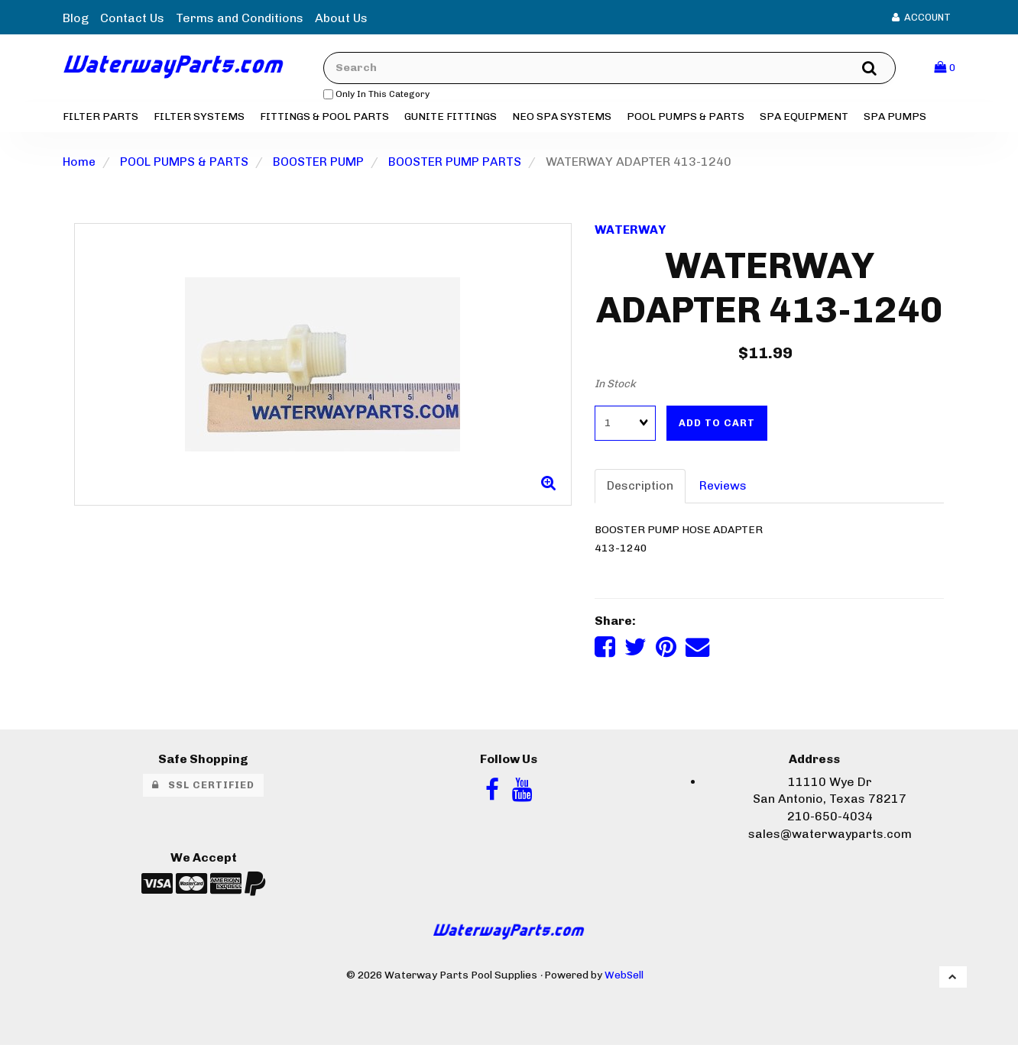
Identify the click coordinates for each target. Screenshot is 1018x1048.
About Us (341, 18)
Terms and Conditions (239, 18)
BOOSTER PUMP (319, 163)
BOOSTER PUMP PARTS (455, 163)
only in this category (383, 94)
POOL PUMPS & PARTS (685, 118)
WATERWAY (630, 231)
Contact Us (132, 18)
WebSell (624, 978)
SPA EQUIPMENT (804, 118)
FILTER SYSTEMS (199, 118)
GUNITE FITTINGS (450, 118)
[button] (944, 68)
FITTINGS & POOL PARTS (324, 118)
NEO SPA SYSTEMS (561, 118)
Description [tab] (641, 487)
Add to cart (717, 424)
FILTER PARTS (100, 118)
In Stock (615, 385)
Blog (76, 18)
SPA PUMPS (895, 118)
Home (79, 163)
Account (921, 17)
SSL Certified (203, 787)
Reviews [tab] (725, 487)
